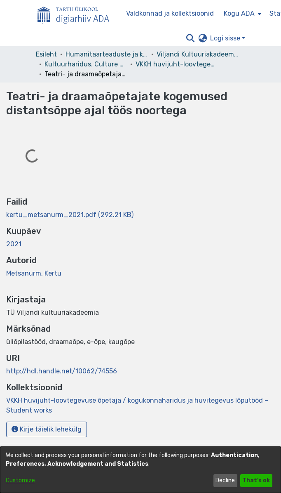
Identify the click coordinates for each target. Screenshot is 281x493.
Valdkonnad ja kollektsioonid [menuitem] (170, 13)
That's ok (256, 480)
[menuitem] (241, 13)
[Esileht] (76, 13)
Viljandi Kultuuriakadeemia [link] (198, 54)
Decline (225, 480)
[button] (190, 38)
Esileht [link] (46, 54)
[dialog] (140, 470)
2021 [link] (13, 244)
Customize (20, 480)
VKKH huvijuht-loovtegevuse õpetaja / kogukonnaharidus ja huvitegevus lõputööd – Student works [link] (177, 64)
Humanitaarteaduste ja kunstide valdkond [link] (107, 54)
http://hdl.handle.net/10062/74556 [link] (61, 371)
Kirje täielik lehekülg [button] (47, 429)
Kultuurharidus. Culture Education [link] (85, 64)
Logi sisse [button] (226, 38)
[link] (69, 215)
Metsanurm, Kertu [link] (33, 273)
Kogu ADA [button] (239, 13)
